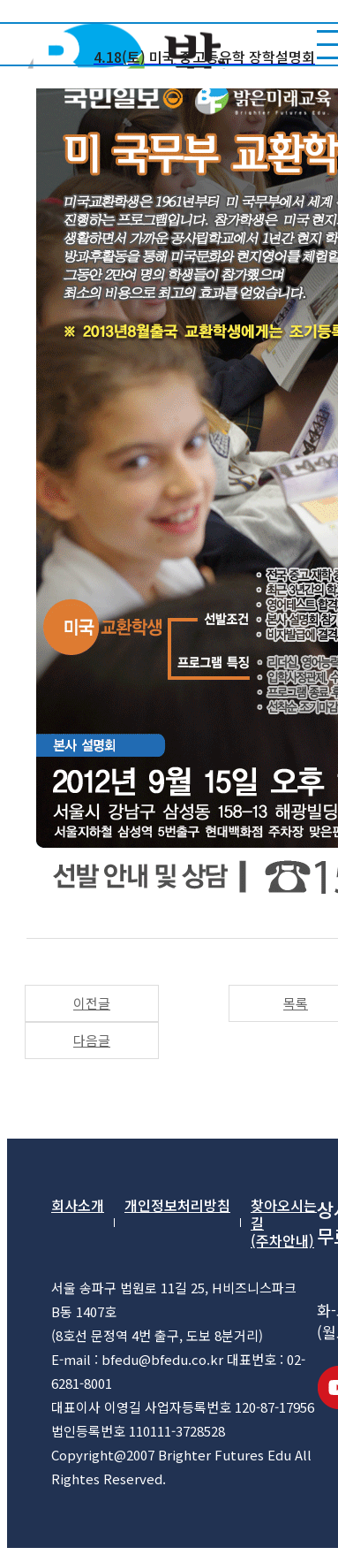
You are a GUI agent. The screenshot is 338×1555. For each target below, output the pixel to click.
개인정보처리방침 (177, 1206)
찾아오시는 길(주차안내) (284, 1222)
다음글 (91, 1040)
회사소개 (77, 1206)
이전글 (91, 1003)
